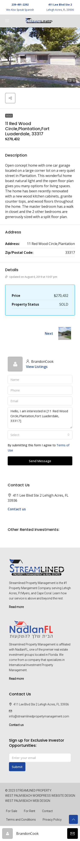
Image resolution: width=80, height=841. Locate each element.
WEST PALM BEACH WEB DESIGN (27, 800)
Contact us (17, 509)
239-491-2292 (20, 4)
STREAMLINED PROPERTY (33, 790)
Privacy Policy (52, 819)
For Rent (29, 811)
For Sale (11, 811)
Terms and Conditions (21, 819)
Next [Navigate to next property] (49, 333)
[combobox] (40, 434)
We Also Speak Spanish (20, 10)
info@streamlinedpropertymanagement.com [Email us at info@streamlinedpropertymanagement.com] (39, 716)
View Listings (37, 366)
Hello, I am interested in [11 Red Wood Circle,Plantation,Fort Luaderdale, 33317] (40, 418)
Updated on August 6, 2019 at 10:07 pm (31, 277)
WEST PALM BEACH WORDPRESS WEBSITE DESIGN (40, 795)
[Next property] (64, 333)
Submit (17, 767)
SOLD (9, 115)
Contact (47, 811)
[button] (40, 57)
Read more (16, 607)
